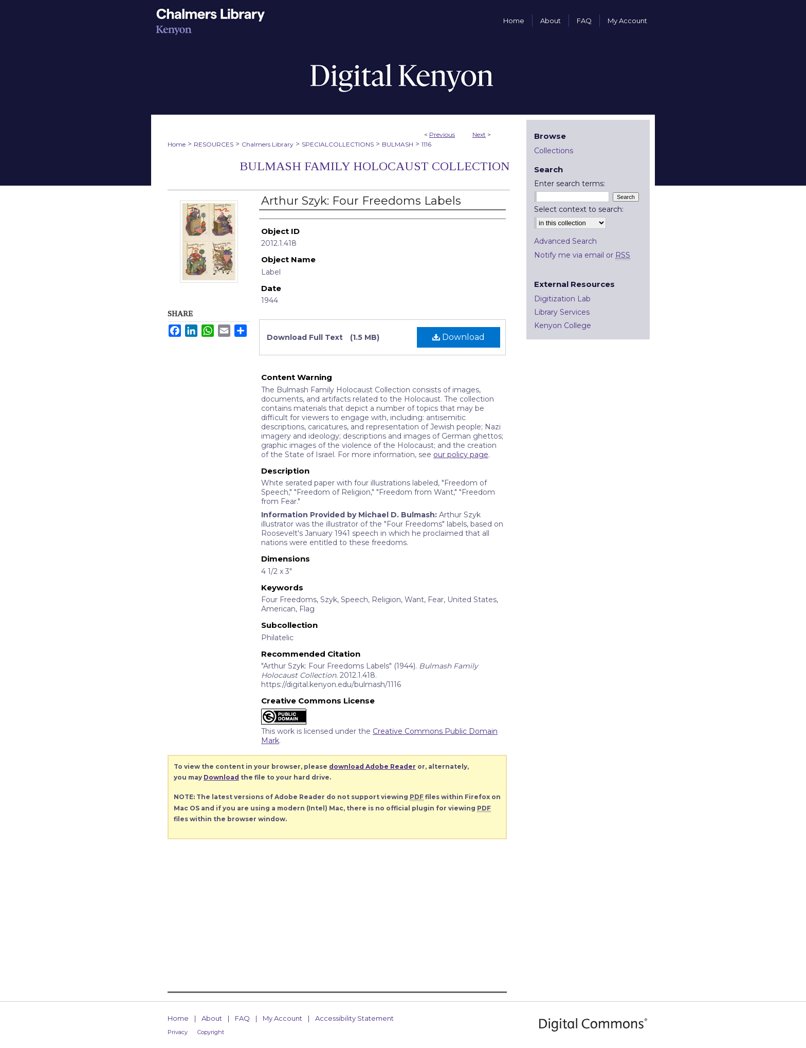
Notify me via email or (582, 255)
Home (177, 144)
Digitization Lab (562, 298)
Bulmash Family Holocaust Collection (375, 166)
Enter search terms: (569, 183)
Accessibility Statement (354, 1018)
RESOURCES (213, 144)
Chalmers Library (268, 144)
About (212, 1018)
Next (479, 134)
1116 (426, 144)
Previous (442, 134)
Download (458, 337)
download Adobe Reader (372, 766)
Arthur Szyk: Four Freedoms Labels (361, 201)
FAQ (242, 1018)
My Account (282, 1018)
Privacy (178, 1032)
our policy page (460, 454)
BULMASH (397, 144)
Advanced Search (565, 241)
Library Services (562, 312)
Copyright (210, 1032)
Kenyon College (562, 325)
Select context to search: (579, 209)
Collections (553, 150)
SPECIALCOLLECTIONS (338, 144)
